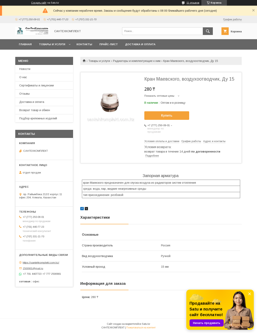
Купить (166, 115)
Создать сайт (38, 2)
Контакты (84, 44)
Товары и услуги (52, 44)
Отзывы (24, 93)
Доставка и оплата (140, 44)
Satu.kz (146, 324)
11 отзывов (193, 2)
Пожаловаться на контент (141, 327)
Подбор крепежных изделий (38, 118)
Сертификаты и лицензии (36, 85)
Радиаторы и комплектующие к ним (136, 61)
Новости (24, 69)
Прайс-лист (108, 44)
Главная (25, 44)
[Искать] (208, 31)
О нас (23, 77)
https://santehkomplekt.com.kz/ (41, 262)
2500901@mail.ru (33, 268)
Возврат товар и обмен (34, 110)
